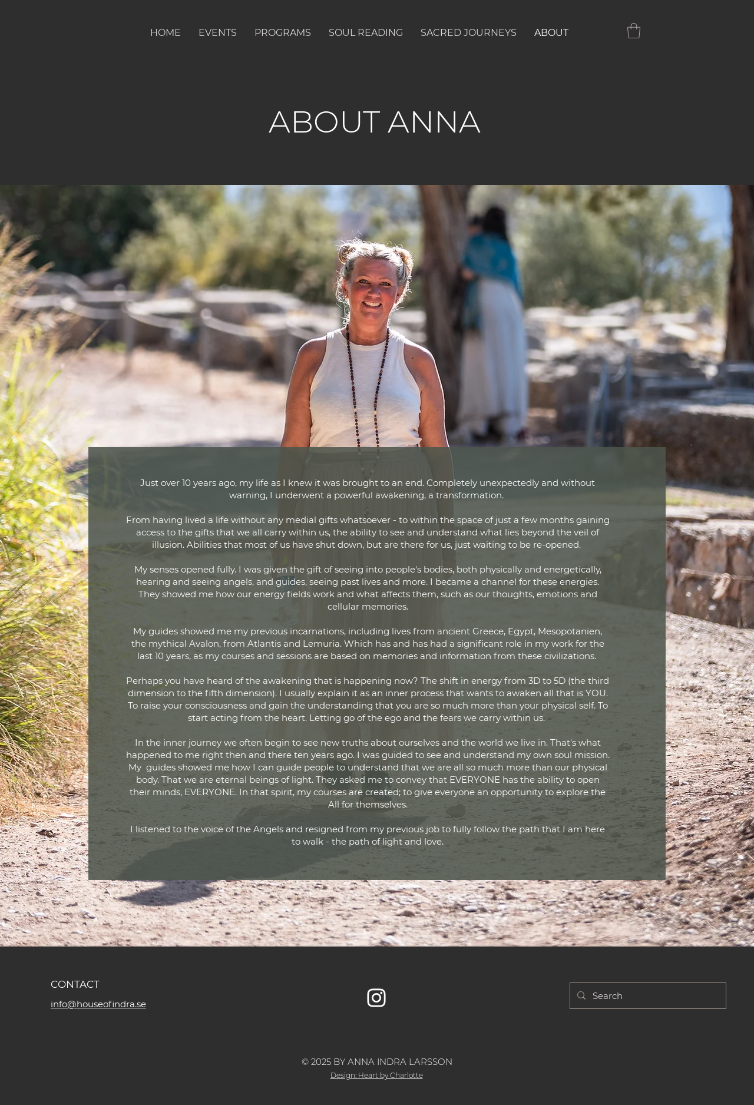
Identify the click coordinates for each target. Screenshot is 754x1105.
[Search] (647, 995)
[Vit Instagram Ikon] (376, 997)
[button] (633, 30)
